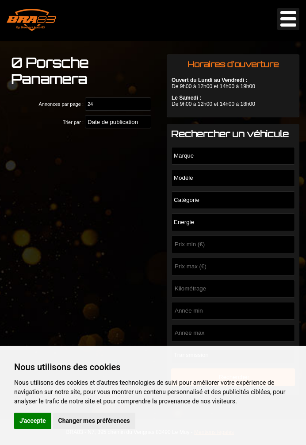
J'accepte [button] (32, 420)
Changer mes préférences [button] (94, 420)
